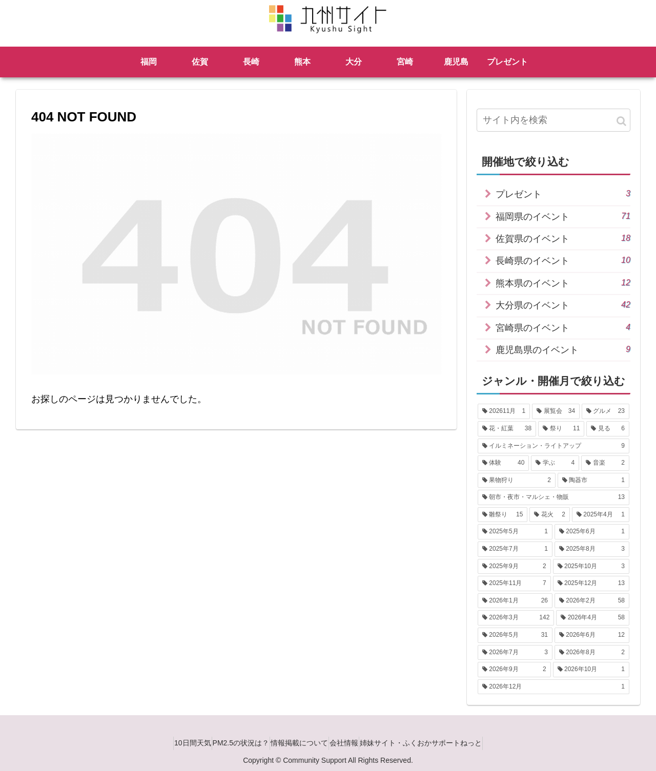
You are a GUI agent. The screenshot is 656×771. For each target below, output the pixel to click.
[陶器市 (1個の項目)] (593, 480)
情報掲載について (299, 743)
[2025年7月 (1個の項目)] (515, 549)
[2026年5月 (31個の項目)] (515, 635)
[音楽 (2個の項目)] (605, 463)
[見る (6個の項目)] (607, 428)
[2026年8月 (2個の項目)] (592, 652)
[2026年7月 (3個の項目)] (515, 652)
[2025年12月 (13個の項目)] (591, 583)
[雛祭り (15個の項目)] (502, 515)
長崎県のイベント (563, 260)
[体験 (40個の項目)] (503, 463)
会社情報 (353, 743)
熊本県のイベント (563, 282)
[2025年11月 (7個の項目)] (514, 583)
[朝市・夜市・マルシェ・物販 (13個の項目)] (553, 497)
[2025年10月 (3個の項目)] (591, 566)
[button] (621, 121)
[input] (553, 120)
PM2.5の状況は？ (231, 743)
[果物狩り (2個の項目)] (517, 480)
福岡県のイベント (563, 216)
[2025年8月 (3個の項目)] (592, 549)
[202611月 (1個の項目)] (504, 411)
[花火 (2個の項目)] (549, 515)
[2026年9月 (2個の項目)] (514, 669)
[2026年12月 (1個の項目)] (553, 687)
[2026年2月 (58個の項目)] (592, 601)
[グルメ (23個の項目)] (605, 411)
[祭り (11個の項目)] (561, 428)
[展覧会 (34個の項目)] (556, 411)
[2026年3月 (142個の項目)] (516, 618)
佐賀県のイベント (563, 238)
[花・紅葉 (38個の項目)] (507, 428)
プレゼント (563, 193)
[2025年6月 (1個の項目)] (592, 531)
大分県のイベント (563, 304)
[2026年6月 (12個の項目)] (592, 635)
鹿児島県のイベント (563, 349)
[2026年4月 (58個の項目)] (592, 618)
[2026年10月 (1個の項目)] (591, 669)
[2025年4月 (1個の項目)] (600, 515)
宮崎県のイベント (563, 327)
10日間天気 (174, 743)
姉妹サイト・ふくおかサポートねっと (439, 743)
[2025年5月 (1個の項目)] (515, 531)
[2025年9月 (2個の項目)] (514, 566)
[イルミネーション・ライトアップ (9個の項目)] (553, 446)
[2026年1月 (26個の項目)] (515, 601)
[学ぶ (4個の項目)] (555, 463)
